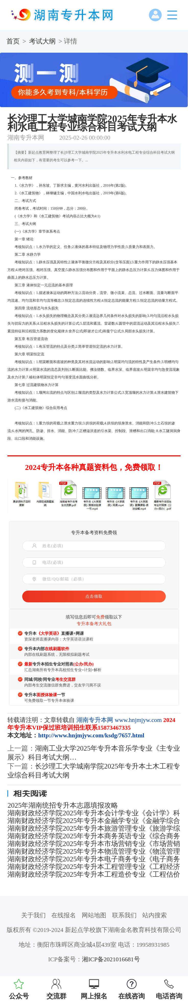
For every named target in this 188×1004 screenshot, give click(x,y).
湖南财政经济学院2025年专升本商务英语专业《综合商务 (93, 836)
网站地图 (94, 915)
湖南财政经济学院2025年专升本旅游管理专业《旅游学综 (93, 828)
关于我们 (33, 915)
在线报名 (63, 915)
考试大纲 (42, 41)
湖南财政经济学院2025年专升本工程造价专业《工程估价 (93, 874)
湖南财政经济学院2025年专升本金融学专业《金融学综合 (93, 821)
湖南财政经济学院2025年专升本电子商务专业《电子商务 (93, 859)
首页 (13, 41)
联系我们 (124, 915)
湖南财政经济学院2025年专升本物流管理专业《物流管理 (93, 851)
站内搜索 (154, 915)
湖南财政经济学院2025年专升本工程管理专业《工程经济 (93, 867)
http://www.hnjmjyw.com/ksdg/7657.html (91, 735)
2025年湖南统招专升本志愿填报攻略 (62, 805)
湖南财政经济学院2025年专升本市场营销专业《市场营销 (93, 844)
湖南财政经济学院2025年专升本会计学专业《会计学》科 (93, 813)
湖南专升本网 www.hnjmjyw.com (119, 720)
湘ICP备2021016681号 (111, 959)
